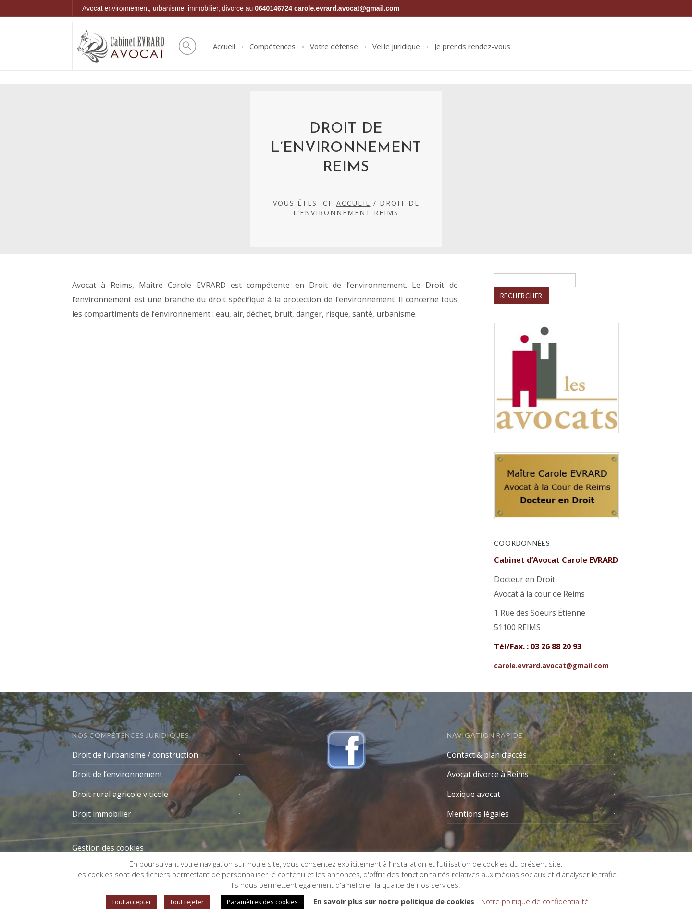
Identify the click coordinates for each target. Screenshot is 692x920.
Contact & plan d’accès (487, 754)
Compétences (272, 46)
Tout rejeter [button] (187, 901)
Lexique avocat (473, 794)
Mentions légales (478, 813)
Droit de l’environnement (117, 774)
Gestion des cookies (108, 848)
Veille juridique (396, 46)
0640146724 (273, 8)
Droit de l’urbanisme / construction (135, 754)
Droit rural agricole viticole (120, 794)
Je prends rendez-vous (472, 46)
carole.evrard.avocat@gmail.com (346, 8)
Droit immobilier (101, 813)
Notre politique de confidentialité (535, 901)
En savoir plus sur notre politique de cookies (393, 901)
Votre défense (334, 46)
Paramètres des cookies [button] (262, 901)
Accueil (224, 46)
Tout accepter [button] (131, 901)
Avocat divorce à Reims (488, 774)
